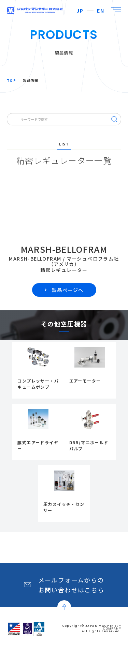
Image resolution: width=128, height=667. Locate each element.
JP (79, 10)
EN (100, 10)
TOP (11, 80)
